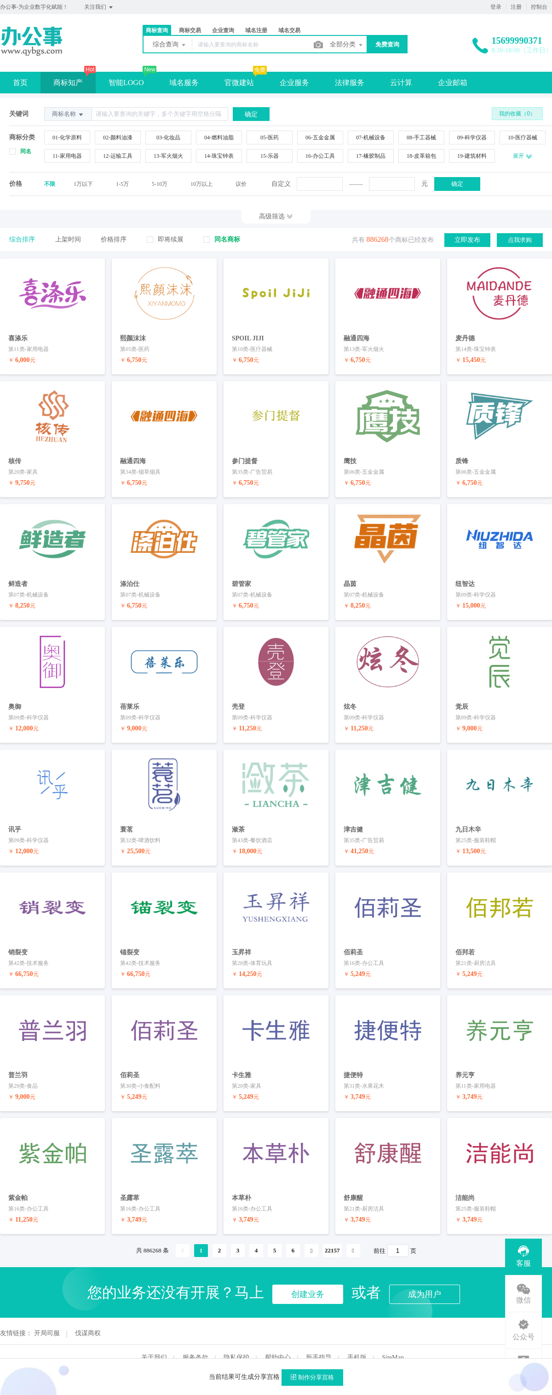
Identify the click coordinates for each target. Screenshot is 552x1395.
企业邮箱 (452, 82)
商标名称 (68, 114)
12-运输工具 (117, 156)
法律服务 (349, 82)
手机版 (357, 1342)
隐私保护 (236, 1342)
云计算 (401, 82)
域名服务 (184, 82)
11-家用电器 (67, 156)
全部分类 (347, 45)
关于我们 (154, 1342)
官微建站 (239, 82)
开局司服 (47, 1318)
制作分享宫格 (312, 1377)
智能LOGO (126, 82)
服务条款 (195, 1342)
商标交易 (190, 30)
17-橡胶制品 (370, 156)
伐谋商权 (88, 1318)
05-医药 (269, 137)
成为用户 (424, 1279)
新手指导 (319, 1342)
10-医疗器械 (522, 137)
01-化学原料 (67, 137)
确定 (457, 183)
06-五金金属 (320, 137)
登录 (495, 7)
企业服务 (294, 82)
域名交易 (289, 30)
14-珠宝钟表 (219, 156)
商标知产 (68, 82)
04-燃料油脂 (219, 137)
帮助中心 (278, 1342)
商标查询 (157, 30)
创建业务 (307, 1279)
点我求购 (520, 239)
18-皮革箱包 (421, 156)
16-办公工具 (320, 156)
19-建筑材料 (472, 156)
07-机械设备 (370, 137)
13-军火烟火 (168, 156)
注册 (516, 7)
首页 (20, 82)
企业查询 (223, 30)
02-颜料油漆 (117, 137)
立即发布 (467, 239)
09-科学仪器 (472, 137)
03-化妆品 (168, 137)
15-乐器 (269, 156)
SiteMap (392, 1342)
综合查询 (170, 45)
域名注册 (256, 30)
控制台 (539, 7)
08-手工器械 (421, 137)
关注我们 (99, 7)
